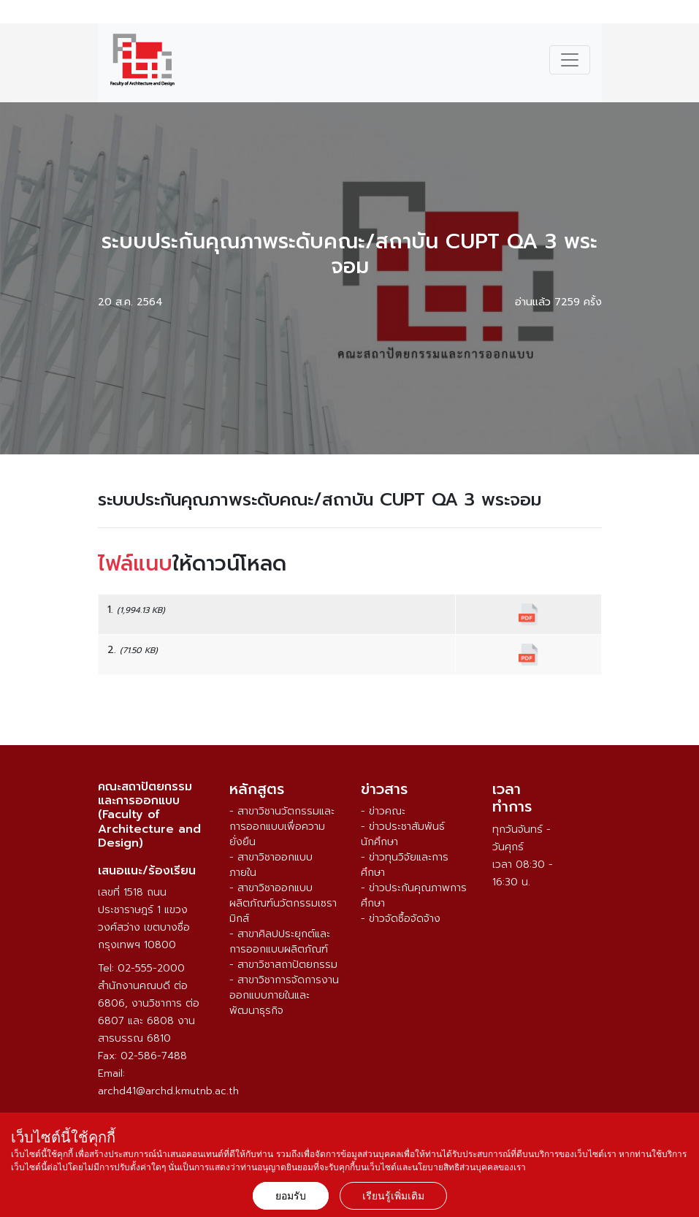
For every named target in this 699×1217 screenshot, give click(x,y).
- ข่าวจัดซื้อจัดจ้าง (400, 918)
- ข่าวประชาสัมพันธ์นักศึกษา (403, 834)
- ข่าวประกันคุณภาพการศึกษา (414, 895)
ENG (680, 13)
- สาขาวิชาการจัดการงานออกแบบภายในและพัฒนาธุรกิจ (284, 995)
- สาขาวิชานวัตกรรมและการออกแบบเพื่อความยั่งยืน (282, 827)
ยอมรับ (290, 1196)
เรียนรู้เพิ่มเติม (393, 1196)
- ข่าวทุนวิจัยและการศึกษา (404, 865)
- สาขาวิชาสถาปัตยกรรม (283, 964)
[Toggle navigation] (569, 60)
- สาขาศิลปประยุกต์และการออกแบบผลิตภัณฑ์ (279, 941)
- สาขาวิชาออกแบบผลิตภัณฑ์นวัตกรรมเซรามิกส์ (283, 903)
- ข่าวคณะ (383, 811)
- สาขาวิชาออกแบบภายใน (271, 865)
